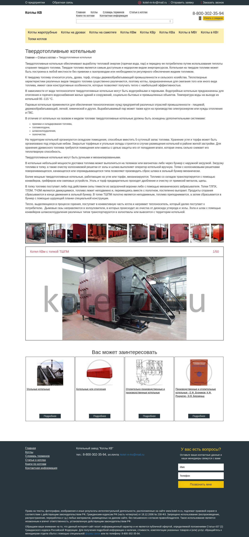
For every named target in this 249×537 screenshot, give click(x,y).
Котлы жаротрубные (42, 32)
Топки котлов (37, 39)
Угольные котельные (38, 389)
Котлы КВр (147, 32)
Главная (80, 12)
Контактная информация (114, 15)
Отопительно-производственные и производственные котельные (145, 391)
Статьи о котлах (138, 12)
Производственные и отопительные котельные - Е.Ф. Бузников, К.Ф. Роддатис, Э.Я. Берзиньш (196, 392)
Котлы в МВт (188, 32)
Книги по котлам (85, 15)
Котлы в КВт (210, 32)
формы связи (92, 533)
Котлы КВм (128, 32)
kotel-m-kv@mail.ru (132, 454)
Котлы (94, 12)
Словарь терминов (113, 12)
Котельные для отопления (91, 389)
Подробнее (50, 416)
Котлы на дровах (73, 32)
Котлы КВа (167, 32)
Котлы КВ (33, 12)
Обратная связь (63, 2)
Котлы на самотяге (103, 32)
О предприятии (35, 2)
